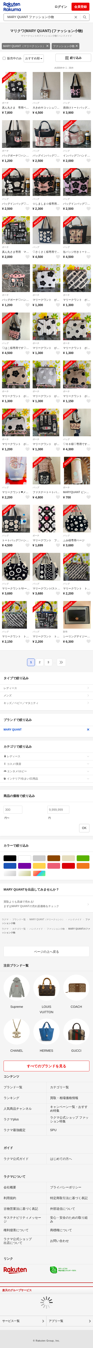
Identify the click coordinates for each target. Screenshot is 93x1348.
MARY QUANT (46, 729)
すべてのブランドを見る (46, 1066)
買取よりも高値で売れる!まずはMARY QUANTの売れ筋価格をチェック (46, 904)
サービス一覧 (11, 1321)
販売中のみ (12, 58)
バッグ (36, 103)
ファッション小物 (65, 46)
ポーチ (5, 103)
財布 (65, 631)
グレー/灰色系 (45, 858)
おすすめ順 (33, 58)
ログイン (61, 6)
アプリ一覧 (56, 1321)
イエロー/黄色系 (45, 866)
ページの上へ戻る (46, 951)
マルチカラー (45, 873)
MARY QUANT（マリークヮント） (26, 46)
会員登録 (80, 6)
